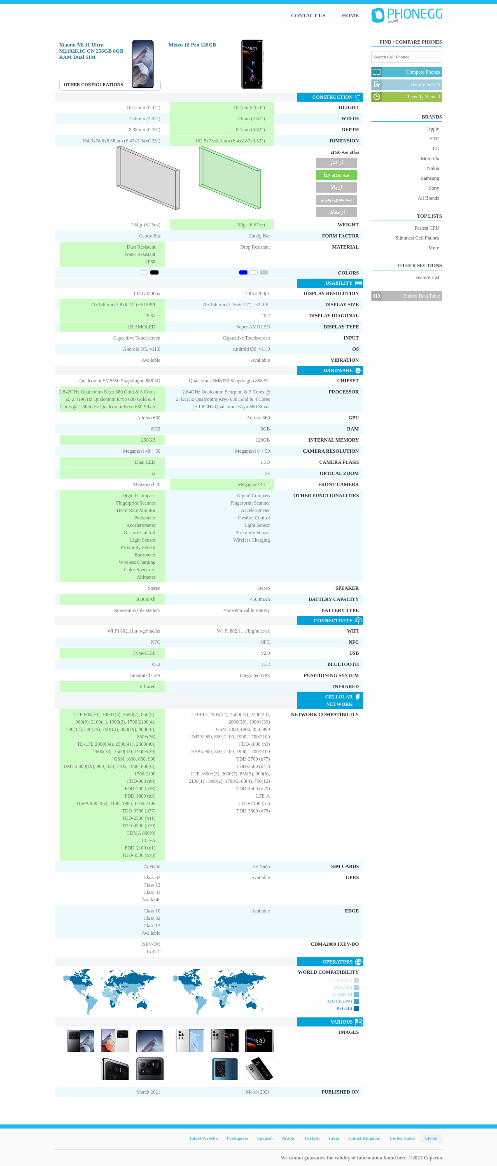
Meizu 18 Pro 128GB (193, 45)
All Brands (428, 198)
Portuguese (237, 1138)
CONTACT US (308, 15)
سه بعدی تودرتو (336, 199)
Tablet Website (203, 1138)
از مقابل (336, 212)
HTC (434, 139)
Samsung (430, 178)
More (434, 248)
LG (436, 148)
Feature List (427, 277)
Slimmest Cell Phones (417, 238)
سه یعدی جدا (336, 175)
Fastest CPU (427, 228)
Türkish (312, 1138)
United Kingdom (364, 1138)
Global (431, 1138)
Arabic (288, 1138)
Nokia (433, 168)
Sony (434, 188)
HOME (350, 15)
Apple (433, 129)
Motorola (430, 158)
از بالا (336, 187)
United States (402, 1138)
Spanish (265, 1138)
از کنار (336, 162)
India (334, 1138)
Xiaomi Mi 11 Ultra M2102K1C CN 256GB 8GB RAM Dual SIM (91, 51)
